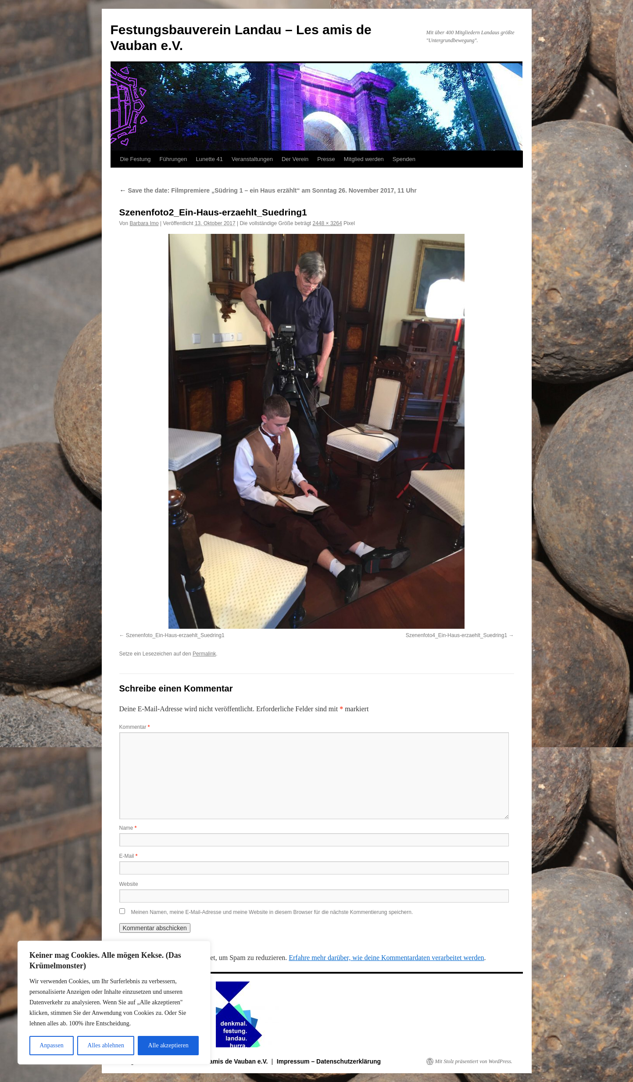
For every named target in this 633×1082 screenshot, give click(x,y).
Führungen (173, 159)
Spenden (404, 159)
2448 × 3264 (327, 223)
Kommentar (134, 727)
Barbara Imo (144, 223)
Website (128, 884)
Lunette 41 (209, 159)
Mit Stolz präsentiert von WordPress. (473, 1061)
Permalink (204, 654)
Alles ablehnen (105, 1045)
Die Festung (135, 159)
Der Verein (295, 159)
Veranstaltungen (252, 159)
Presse (326, 159)
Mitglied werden (364, 159)
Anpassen (51, 1045)
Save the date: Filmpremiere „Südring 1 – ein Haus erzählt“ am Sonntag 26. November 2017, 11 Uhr (268, 190)
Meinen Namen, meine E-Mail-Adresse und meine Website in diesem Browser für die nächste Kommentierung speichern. (272, 912)
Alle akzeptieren (168, 1045)
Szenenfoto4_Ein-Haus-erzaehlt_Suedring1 (457, 635)
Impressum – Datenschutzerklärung (329, 1061)
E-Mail (128, 856)
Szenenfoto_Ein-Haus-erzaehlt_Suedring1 (175, 635)
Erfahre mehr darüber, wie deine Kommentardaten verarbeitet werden (386, 957)
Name (128, 828)
